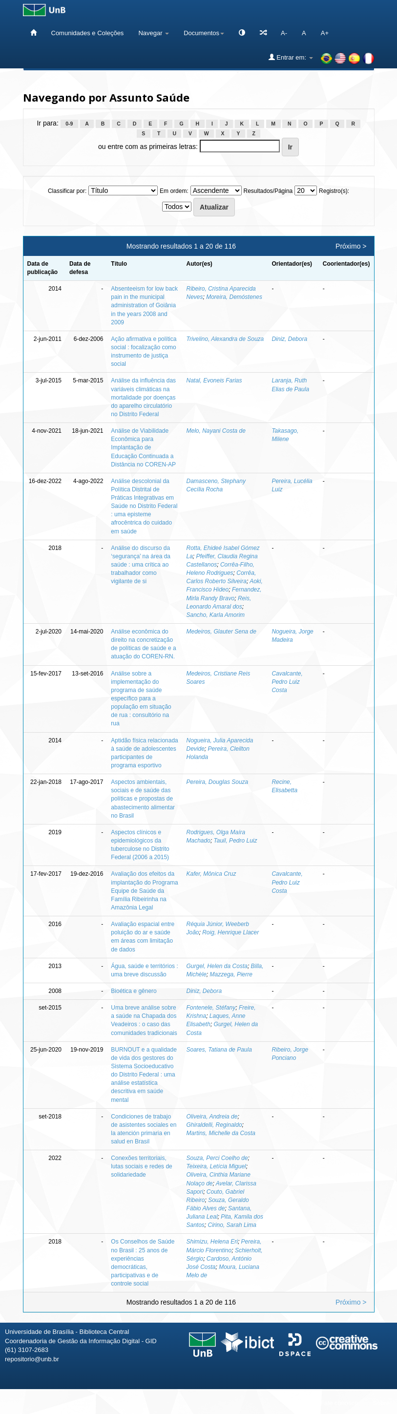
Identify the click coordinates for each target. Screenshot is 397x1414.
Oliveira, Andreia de (212, 1116)
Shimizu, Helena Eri (212, 1241)
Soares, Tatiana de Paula (219, 1049)
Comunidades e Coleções (87, 33)
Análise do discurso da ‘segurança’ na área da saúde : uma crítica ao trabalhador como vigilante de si (140, 565)
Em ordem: (174, 191)
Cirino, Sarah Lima (232, 1225)
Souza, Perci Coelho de (217, 1158)
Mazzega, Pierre (231, 974)
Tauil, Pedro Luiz (235, 840)
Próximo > (350, 246)
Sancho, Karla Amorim (216, 615)
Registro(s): (334, 191)
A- (284, 33)
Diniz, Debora (289, 339)
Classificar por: (67, 191)
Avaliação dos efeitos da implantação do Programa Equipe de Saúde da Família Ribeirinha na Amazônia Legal (144, 890)
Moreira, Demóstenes (234, 297)
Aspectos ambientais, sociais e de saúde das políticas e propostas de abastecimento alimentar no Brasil (143, 799)
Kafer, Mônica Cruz (211, 873)
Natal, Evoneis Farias (214, 380)
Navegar (153, 33)
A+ (325, 33)
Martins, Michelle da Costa (221, 1133)
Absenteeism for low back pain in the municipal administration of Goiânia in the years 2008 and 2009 (144, 305)
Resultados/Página (268, 191)
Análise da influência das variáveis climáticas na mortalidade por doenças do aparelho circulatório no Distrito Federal (143, 397)
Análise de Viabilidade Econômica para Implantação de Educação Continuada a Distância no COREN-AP (143, 447)
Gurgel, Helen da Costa (217, 966)
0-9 (69, 124)
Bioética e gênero (133, 991)
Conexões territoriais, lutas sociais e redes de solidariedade (141, 1166)
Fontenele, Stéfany (211, 1007)
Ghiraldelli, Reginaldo (214, 1124)
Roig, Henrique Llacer (230, 932)
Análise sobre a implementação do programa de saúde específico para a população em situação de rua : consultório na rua (141, 698)
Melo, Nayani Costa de (216, 430)
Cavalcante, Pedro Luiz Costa (287, 682)
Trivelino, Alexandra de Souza (225, 339)
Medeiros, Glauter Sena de (221, 631)
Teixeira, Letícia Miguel (216, 1166)
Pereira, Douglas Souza (218, 782)
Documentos (204, 33)
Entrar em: (291, 57)
